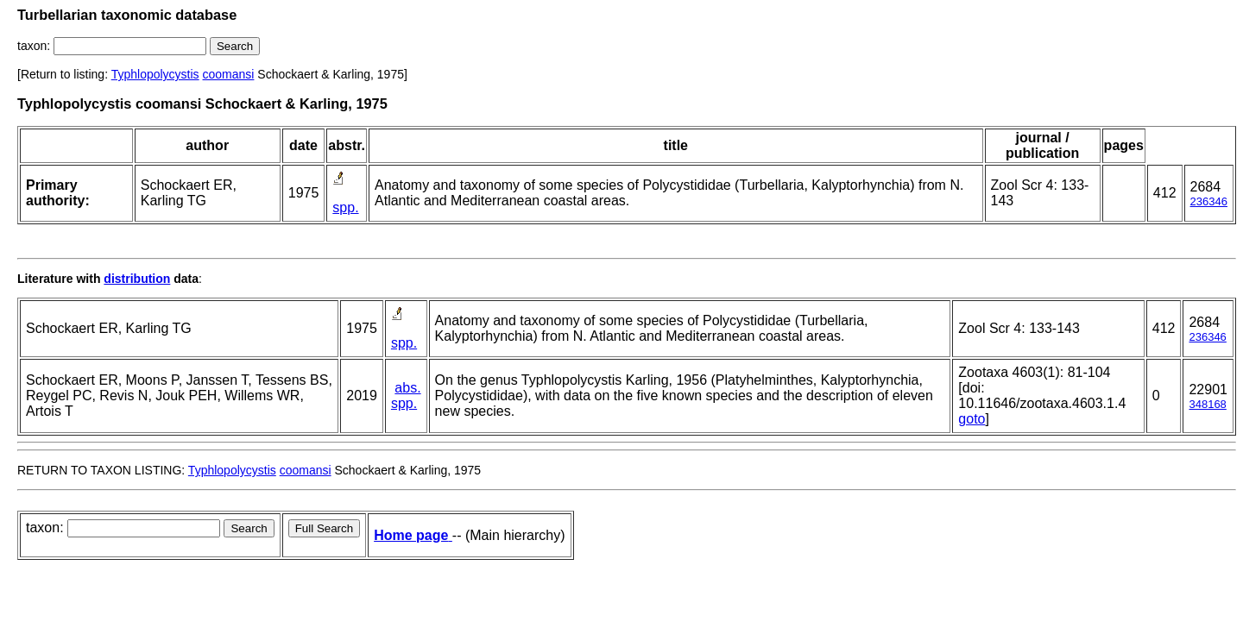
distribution (137, 279)
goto (971, 418)
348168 (1207, 404)
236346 (1208, 201)
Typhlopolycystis (155, 74)
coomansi (229, 74)
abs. (407, 387)
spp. (345, 207)
